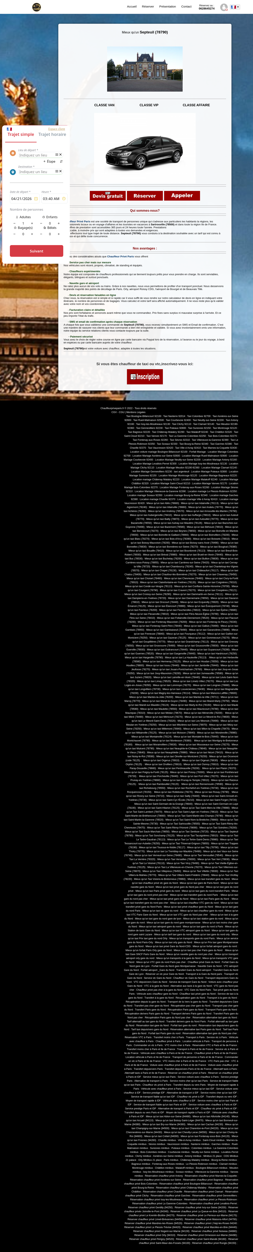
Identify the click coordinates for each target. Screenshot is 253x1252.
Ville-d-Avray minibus (189, 1140)
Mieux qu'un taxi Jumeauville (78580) (203, 673)
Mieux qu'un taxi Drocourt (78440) (160, 602)
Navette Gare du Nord (210, 966)
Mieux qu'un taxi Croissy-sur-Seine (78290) (148, 594)
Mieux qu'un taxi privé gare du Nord (169, 899)
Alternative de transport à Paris (151, 1081)
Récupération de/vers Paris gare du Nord (147, 1013)
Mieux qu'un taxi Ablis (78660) (162, 503)
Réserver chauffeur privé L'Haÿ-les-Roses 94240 (210, 1223)
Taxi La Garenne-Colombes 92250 (187, 436)
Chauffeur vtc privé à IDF (190, 1096)
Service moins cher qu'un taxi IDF (218, 1092)
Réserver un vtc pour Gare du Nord (165, 974)
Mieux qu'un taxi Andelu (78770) (205, 507)
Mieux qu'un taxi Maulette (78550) (158, 709)
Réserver (148, 6)
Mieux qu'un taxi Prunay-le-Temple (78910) (186, 780)
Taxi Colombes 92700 (199, 416)
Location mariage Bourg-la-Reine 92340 (186, 495)
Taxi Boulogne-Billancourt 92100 (143, 416)
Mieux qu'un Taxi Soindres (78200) (218, 827)
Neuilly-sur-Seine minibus (205, 1152)
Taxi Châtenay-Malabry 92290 (168, 432)
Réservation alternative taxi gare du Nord (215, 1017)
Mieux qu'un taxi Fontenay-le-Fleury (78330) (213, 622)
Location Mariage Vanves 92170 (209, 483)
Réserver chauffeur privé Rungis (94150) (214, 1243)
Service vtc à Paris (217, 1037)
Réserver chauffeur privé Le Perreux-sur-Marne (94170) (207, 1215)
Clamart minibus (228, 1164)
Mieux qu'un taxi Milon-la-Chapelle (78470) (206, 728)
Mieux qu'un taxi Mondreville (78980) (217, 732)
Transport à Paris (195, 1037)
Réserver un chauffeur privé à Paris (187, 1073)
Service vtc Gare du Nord (157, 978)
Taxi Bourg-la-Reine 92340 (193, 444)
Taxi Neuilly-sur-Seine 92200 (208, 420)
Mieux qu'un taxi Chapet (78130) (159, 570)
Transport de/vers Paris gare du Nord (191, 1013)
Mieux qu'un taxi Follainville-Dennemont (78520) (183, 618)
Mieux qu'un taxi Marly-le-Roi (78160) (191, 705)
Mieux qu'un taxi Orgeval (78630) (200, 760)
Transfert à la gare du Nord (159, 997)
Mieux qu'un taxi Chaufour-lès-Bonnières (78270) (170, 574)
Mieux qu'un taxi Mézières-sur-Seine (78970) (183, 724)
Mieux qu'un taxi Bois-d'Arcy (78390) (171, 538)
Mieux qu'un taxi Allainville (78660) (167, 507)
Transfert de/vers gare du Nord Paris (186, 1021)
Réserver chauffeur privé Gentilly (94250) (150, 1207)
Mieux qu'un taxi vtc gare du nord (160, 910)
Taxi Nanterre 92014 (174, 416)
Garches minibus (220, 1144)
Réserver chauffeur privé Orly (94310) (154, 1235)
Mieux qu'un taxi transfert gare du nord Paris (194, 895)
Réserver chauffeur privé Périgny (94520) (151, 1239)
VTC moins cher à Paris (177, 1045)
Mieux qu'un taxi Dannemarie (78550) (188, 598)
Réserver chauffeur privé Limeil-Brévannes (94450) (155, 1219)
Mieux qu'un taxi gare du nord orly (211, 934)
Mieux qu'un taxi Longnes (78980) (211, 685)
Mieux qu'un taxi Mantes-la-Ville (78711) (197, 697)
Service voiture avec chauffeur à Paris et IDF (213, 1104)
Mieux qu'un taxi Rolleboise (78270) (173, 792)
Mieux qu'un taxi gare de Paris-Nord (199, 883)
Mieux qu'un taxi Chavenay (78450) (218, 574)
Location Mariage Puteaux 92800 (209, 471)
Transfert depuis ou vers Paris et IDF (144, 1112)
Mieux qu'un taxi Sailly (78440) (183, 796)
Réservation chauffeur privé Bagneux (203, 1179)
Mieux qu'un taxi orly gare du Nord (173, 942)
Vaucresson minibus (178, 1144)
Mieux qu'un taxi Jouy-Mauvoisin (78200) (159, 673)
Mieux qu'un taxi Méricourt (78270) (164, 717)
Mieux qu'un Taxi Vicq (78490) (183, 863)
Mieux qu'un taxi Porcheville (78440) (158, 776)
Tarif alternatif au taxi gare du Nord (145, 1021)
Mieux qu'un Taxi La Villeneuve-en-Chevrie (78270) (175, 867)
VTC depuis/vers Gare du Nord (150, 982)
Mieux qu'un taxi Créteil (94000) (161, 1136)
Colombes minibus (201, 1148)
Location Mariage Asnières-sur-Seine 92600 (156, 455)
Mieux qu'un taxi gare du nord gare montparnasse (173, 922)
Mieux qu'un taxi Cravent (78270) (178, 590)
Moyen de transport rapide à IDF (143, 1100)
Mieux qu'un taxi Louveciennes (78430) (183, 689)
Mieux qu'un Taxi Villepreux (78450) (162, 871)
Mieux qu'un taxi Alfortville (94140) (211, 1116)
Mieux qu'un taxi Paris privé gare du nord (157, 891)
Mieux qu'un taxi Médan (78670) (164, 713)
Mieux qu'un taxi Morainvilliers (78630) (156, 744)
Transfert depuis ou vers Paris (189, 1084)
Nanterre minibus (200, 1144)
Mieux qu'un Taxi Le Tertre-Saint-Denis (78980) (192, 839)
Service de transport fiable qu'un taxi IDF (153, 1096)
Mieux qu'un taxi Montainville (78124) (151, 736)
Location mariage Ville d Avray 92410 (197, 499)
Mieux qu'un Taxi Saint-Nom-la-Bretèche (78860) (191, 819)
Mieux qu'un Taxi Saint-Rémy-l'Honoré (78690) (172, 827)
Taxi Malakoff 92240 (197, 432)
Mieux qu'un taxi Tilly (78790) (203, 847)
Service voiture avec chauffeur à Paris (198, 1077)
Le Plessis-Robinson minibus (201, 1164)
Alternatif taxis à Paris (225, 1069)
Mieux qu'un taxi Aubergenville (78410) (151, 515)
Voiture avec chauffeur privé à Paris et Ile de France (178, 1065)
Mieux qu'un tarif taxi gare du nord (172, 934)
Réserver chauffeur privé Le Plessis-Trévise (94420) (152, 1227)
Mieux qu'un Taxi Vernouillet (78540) (203, 855)
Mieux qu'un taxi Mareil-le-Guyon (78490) (164, 701)
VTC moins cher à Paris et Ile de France (184, 1061)
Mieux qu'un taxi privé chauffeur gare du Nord (188, 906)
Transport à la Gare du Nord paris (204, 974)
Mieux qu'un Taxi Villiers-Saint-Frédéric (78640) (184, 875)
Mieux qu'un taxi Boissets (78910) (211, 538)
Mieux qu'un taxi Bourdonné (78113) (185, 550)
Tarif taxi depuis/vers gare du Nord (149, 1029)
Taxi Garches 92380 (221, 444)
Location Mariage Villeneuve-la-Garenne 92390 (160, 491)
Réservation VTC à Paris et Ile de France (214, 1045)
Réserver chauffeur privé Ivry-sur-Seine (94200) (200, 1207)
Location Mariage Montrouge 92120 (178, 475)
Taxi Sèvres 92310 (180, 440)
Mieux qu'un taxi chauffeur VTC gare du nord (194, 902)
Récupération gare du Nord (190, 997)
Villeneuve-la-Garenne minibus (211, 1171)
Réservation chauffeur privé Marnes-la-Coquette (211, 1175)
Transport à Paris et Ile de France (195, 1049)
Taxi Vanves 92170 (156, 436)
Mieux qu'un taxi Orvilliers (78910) (163, 764)
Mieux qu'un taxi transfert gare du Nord (209, 879)
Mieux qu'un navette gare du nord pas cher (189, 954)
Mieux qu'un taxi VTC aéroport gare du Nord (186, 930)
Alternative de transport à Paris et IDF (178, 1108)
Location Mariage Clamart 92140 (219, 467)
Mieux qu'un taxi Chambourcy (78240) (172, 566)
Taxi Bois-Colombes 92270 (222, 436)
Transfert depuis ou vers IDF (221, 1096)
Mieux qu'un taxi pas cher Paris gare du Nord (198, 950)
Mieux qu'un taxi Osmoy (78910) (201, 764)
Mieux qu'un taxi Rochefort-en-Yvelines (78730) (193, 788)
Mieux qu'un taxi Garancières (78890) (209, 629)
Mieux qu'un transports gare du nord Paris (192, 938)
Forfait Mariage (197, 451)
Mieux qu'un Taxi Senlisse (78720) (190, 831)
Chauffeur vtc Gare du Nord (188, 978)
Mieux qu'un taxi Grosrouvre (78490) (155, 645)
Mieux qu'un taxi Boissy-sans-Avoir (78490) (195, 542)
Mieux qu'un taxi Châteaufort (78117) (198, 570)
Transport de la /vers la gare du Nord (187, 1001)
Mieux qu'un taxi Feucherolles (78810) (179, 610)
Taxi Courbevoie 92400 (178, 420)
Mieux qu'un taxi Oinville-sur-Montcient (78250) (181, 756)
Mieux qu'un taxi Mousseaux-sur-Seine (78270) (204, 744)
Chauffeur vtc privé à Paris (157, 1084)
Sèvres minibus (156, 1144)
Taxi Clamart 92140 (203, 424)
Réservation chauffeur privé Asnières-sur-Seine (155, 1179)
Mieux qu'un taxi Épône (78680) (219, 610)
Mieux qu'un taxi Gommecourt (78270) (209, 637)
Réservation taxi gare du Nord (152, 1025)
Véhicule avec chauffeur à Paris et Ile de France (166, 1053)
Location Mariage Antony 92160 (220, 459)
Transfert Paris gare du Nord (150, 1009)
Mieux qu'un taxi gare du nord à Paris (203, 926)
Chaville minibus (167, 1140)
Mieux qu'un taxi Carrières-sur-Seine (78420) (185, 562)
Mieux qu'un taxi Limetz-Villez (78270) (193, 681)
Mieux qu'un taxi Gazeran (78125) (168, 637)
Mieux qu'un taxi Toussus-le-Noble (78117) (162, 847)
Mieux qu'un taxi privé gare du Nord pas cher (180, 887)
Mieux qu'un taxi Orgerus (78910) (161, 760)
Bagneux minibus (140, 1164)
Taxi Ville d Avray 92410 (188, 447)
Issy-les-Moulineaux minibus (158, 1171)
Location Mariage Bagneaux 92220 (218, 475)
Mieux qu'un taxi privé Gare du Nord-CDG (168, 946)
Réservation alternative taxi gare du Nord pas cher (209, 1033)
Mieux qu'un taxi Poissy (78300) (187, 772)
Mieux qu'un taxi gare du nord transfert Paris (206, 891)
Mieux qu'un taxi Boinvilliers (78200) (210, 535)
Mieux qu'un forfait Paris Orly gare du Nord (149, 950)
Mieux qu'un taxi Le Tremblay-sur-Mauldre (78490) (174, 851)
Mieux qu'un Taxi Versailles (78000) (176, 859)
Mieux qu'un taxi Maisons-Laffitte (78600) (214, 693)
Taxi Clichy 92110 (181, 424)
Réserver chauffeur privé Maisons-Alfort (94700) (211, 1219)
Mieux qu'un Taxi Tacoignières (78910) (197, 835)
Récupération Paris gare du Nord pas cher (168, 1017)
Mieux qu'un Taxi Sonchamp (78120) (155, 835)
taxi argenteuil (181, 471)
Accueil (132, 6)
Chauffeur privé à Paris (168, 1041)
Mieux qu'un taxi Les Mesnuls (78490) (198, 720)
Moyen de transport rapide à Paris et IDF (188, 1112)
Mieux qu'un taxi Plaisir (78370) (219, 768)
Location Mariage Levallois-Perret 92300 (155, 463)
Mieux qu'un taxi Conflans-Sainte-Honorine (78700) (202, 586)
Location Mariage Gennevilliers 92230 (151, 471)
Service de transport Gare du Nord (187, 982)
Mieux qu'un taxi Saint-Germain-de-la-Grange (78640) (163, 804)
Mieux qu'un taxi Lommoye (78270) (172, 685)
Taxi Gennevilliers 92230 (149, 428)
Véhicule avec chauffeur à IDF (179, 1100)
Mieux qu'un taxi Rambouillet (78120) (158, 784)
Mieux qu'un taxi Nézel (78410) (206, 752)
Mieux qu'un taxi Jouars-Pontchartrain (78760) (177, 669)
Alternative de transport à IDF (182, 1092)
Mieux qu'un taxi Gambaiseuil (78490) (166, 629)
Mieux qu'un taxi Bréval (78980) (160, 554)
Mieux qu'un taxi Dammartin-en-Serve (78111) (198, 594)
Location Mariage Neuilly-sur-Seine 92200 (178, 459)
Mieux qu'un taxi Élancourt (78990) (166, 606)
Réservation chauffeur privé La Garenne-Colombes (159, 1203)
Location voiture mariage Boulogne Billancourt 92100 (159, 451)
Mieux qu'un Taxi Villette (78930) (200, 871)
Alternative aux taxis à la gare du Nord (191, 986)
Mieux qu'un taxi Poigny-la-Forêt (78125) (146, 772)
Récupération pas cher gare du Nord (190, 1005)
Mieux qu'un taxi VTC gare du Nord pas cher (184, 914)
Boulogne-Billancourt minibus (211, 1168)
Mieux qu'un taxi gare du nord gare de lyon (158, 918)
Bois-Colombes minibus (153, 1152)
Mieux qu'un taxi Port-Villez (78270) (199, 776)
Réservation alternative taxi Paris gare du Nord (195, 1029)
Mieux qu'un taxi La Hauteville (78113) (186, 657)
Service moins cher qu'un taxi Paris (189, 1081)
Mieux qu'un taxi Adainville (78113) (200, 503)
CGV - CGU (117, 412)
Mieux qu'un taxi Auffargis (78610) (192, 515)
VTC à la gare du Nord (156, 986)
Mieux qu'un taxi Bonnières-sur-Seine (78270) (173, 546)
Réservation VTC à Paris (138, 1037)
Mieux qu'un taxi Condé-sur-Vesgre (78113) (148, 586)
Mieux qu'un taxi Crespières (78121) (217, 590)
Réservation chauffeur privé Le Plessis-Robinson (210, 1199)
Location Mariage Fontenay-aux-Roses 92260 (184, 487)
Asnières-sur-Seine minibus (168, 1156)
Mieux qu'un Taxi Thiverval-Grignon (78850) (185, 843)
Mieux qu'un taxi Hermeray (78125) (162, 661)
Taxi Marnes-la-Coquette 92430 (220, 447)
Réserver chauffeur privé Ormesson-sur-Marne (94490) (207, 1235)
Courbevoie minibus (179, 1152)
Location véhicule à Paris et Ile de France (148, 1057)
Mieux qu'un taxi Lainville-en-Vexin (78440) (176, 677)
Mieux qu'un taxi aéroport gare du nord (160, 926)
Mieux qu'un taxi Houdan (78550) (201, 661)
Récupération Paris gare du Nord (185, 1009)
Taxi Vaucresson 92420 (160, 447)
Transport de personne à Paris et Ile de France (197, 1057)
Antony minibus (193, 1156)
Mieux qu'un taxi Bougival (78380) (218, 546)
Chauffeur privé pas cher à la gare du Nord (159, 990)
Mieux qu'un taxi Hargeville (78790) (144, 657)
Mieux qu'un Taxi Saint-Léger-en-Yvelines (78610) (191, 811)
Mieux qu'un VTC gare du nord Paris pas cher (161, 962)
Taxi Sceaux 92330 (167, 444)
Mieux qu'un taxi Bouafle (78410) (146, 550)
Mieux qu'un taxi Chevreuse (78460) (183, 578)
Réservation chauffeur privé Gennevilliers (214, 1195)
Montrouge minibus (142, 1168)
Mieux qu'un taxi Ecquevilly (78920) (199, 602)
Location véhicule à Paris (196, 1041)
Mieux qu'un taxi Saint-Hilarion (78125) (159, 808)
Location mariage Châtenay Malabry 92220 (156, 479)
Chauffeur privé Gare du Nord (204, 962)
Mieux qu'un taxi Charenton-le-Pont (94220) (195, 1128)
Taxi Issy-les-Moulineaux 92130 (153, 424)
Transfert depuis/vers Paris (148, 1069)
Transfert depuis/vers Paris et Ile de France (188, 1069)
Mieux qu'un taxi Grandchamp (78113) (188, 641)
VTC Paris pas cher (218, 1061)
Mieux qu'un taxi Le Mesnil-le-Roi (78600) (207, 717)
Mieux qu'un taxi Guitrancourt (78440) (167, 649)
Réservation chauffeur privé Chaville (162, 1191)
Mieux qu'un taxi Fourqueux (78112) (185, 633)
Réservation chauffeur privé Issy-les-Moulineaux (156, 1199)
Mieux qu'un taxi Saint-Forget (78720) (216, 800)
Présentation (167, 6)
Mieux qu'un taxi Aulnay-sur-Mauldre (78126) (178, 523)
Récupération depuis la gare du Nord (146, 1001)
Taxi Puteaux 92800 (175, 428)
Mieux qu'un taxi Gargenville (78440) (175, 653)
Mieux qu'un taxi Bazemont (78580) (165, 527)
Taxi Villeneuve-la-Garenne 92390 (210, 440)
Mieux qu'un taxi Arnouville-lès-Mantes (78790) (211, 511)
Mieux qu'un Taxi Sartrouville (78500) (180, 823)
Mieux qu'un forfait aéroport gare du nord (215, 946)
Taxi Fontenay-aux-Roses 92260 (150, 440)
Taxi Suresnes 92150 (199, 428)
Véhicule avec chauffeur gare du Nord (157, 993)
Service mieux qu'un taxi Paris (159, 1077)
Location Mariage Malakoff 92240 (199, 479)
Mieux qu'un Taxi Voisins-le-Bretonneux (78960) (160, 879)
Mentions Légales (135, 412)
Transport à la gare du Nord (222, 997)
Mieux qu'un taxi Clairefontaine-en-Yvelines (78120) (168, 582)
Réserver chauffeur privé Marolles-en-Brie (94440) (209, 1227)
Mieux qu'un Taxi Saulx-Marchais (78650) (147, 831)
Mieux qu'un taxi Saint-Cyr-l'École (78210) (171, 800)
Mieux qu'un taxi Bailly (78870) (162, 519)
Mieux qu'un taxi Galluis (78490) (201, 626)
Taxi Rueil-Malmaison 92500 (148, 420)
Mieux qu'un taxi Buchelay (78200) (163, 558)
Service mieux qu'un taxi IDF (198, 1088)
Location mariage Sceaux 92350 (144, 495)
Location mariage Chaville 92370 (157, 499)
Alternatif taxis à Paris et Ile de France (145, 1073)
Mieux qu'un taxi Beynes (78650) (178, 531)
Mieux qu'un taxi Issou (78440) (162, 665)
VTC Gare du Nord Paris (197, 990)
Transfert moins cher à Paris (169, 1037)
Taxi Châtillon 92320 (221, 432)
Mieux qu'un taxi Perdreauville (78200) (178, 768)
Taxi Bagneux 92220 (139, 432)
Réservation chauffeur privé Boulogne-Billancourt (185, 1183)
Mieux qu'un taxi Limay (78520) (154, 681)
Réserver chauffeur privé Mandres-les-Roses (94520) (153, 1223)
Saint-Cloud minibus (213, 1140)
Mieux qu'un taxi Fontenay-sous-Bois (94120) (205, 1136)
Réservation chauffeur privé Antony (164, 1175)
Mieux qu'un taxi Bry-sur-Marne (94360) (164, 1124)
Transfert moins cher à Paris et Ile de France (151, 1049)
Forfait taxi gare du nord (184, 1025)
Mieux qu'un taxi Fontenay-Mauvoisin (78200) (162, 622)
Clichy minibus (143, 1156)
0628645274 (207, 7)
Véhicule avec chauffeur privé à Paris (161, 1088)
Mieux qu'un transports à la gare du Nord (178, 958)
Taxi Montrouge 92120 (225, 428)
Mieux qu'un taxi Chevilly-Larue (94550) (185, 1132)
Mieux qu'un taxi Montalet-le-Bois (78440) (196, 736)
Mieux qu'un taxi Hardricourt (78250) (217, 653)
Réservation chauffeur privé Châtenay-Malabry (181, 1187)
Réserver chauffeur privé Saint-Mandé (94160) (201, 1239)
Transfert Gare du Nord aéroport (193, 970)
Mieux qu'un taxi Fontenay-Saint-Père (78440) (157, 626)
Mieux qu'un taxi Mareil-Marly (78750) (209, 701)
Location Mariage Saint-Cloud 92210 (170, 483)
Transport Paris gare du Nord (221, 1009)
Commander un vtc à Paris (148, 1045)
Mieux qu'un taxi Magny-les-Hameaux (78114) (165, 693)
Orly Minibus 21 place (150, 1160)
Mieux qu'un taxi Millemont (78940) (162, 728)
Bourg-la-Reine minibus (224, 1160)
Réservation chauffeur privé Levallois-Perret (213, 1203)
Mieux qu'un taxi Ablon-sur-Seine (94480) (168, 1116)
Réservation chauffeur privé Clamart (203, 1191)
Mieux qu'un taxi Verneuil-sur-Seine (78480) (158, 855)
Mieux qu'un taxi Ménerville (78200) (203, 713)
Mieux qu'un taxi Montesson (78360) (172, 740)
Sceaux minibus (184, 1171)
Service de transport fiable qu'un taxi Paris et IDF (160, 1104)
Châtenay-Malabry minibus (194, 1160)
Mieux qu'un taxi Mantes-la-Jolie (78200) (151, 697)
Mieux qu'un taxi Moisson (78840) (177, 732)
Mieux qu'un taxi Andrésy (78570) (166, 511)
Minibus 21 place (212, 1156)
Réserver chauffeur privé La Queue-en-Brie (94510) (198, 1211)
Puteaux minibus (180, 1148)
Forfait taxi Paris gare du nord (164, 1033)
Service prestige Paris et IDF (140, 1108)
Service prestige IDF (154, 1092)
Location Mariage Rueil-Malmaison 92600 (204, 455)
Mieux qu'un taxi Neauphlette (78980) (167, 752)
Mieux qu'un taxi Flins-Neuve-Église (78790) (195, 614)
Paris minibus (171, 1160)
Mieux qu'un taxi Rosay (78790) (212, 792)
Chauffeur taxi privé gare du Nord (197, 993)
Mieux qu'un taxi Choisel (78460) (144, 578)
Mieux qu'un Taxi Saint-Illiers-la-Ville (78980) (206, 808)
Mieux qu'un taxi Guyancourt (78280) (210, 649)
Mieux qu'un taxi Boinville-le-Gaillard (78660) (164, 535)
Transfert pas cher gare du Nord (151, 1005)
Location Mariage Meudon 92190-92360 (177, 467)
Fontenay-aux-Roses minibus (168, 1164)
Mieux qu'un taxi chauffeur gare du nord (201, 910)
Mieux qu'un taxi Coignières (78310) (217, 582)
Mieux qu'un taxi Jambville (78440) (200, 665)
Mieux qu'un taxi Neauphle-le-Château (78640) (181, 748)
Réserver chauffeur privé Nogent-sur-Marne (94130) (161, 1231)
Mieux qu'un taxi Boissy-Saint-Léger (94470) (180, 1120)
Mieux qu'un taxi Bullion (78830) (201, 558)
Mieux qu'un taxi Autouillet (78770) (200, 519)
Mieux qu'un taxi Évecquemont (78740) (208, 606)
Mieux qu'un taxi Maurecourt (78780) (199, 709)
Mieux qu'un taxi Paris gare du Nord (210, 899)
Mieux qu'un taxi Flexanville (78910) (149, 614)
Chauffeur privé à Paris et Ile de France (215, 1053)
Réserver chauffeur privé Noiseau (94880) (214, 1231)
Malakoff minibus (185, 1168)
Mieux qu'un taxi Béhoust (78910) (205, 527)
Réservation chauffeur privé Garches (170, 1195)
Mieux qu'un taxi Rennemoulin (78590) (202, 784)
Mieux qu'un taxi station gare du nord (203, 918)
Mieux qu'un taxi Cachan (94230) (205, 1124)
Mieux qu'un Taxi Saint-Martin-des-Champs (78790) (195, 815)
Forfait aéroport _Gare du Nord (157, 970)
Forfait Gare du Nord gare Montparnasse (174, 966)
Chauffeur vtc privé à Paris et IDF (219, 1108)
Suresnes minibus (159, 1148)
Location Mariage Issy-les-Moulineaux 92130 (202, 463)
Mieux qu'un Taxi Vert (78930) (213, 859)
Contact (186, 6)
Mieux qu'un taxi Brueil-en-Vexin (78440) (201, 554)
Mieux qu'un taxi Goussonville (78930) (198, 645)
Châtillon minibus (164, 1168)
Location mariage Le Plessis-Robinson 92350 (212, 491)
